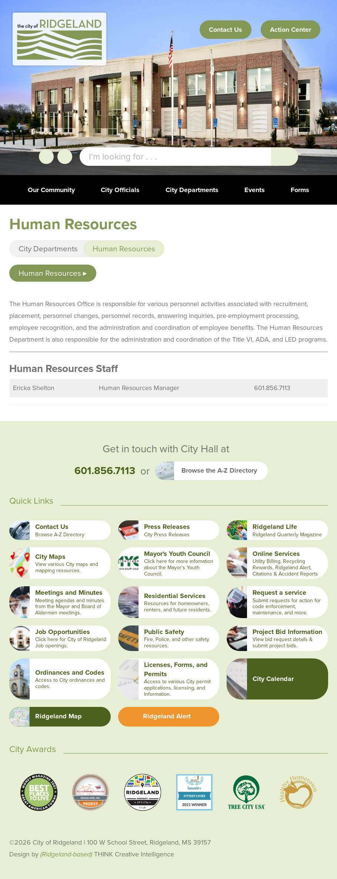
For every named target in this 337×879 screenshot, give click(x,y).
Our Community (51, 190)
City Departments (192, 190)
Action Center (290, 29)
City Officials (120, 190)
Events (254, 190)
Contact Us (225, 29)
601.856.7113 (104, 471)
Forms (300, 190)
